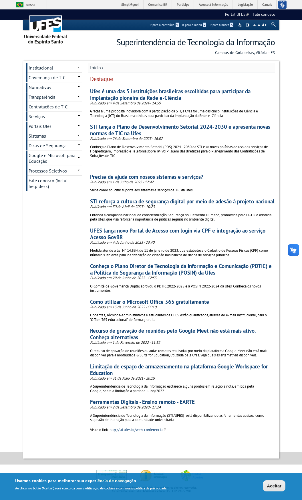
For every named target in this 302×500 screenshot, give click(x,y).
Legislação (245, 4)
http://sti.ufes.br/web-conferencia (138, 429)
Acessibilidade (241, 25)
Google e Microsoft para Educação (52, 158)
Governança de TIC (47, 77)
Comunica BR (157, 4)
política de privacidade (150, 489)
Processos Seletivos (48, 171)
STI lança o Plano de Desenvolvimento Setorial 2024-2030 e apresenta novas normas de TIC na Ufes (180, 130)
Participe (183, 4)
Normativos (40, 87)
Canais (267, 4)
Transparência (42, 97)
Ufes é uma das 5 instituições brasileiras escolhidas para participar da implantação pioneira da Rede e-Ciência (170, 94)
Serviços (37, 116)
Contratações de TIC (48, 107)
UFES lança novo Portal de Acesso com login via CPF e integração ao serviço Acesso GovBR (177, 234)
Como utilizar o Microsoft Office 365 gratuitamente (149, 301)
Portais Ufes (40, 126)
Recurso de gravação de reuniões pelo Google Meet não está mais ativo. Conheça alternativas (173, 334)
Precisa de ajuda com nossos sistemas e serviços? (146, 176)
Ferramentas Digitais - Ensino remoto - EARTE (142, 401)
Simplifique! (130, 4)
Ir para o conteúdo (164, 25)
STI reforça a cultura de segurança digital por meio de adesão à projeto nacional (182, 201)
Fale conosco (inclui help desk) (48, 183)
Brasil (31, 5)
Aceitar (274, 486)
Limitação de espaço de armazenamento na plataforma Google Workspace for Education (179, 369)
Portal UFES (237, 14)
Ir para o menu (194, 25)
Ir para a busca (221, 25)
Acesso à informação (213, 4)
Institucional (41, 68)
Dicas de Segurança (48, 145)
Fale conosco (264, 14)
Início (95, 67)
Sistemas (37, 136)
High (247, 25)
